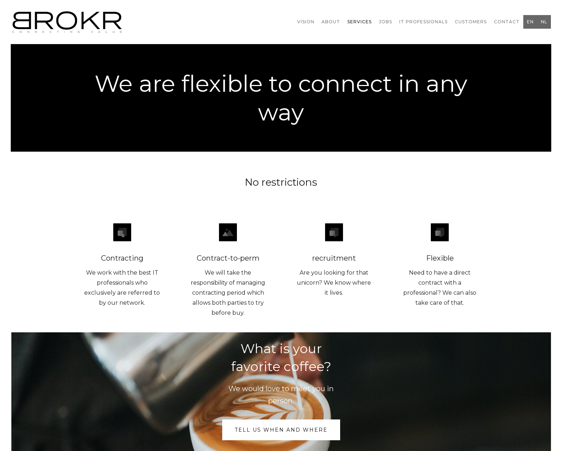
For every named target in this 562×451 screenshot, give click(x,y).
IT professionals (423, 21)
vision (305, 21)
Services (359, 21)
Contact (507, 21)
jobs (385, 21)
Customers (471, 21)
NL (544, 21)
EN (530, 21)
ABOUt (331, 21)
